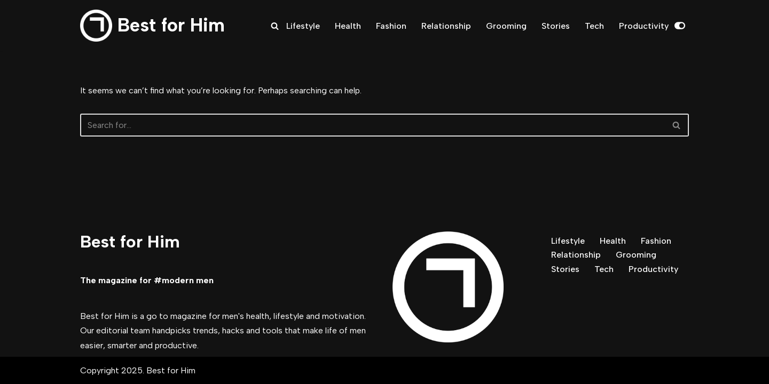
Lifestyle (303, 26)
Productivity (644, 26)
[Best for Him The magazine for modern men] (152, 26)
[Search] (275, 26)
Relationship (446, 26)
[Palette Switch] (679, 25)
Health (348, 26)
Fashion (391, 26)
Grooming (506, 26)
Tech (594, 26)
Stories (556, 26)
